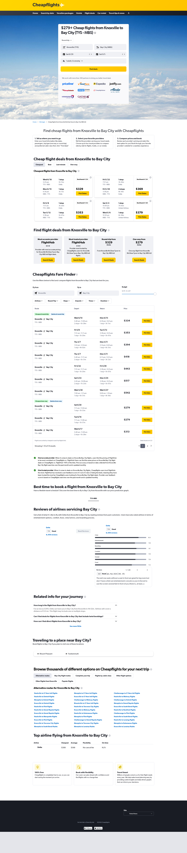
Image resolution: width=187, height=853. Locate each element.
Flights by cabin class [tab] (103, 676)
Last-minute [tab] (60, 165)
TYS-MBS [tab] (93, 498)
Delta (48, 527)
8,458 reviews (51, 535)
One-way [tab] (74, 165)
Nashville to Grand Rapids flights (46, 710)
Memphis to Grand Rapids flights (126, 703)
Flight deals (90, 13)
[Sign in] (129, 13)
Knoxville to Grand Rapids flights (46, 713)
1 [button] (142, 446)
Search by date (47, 13)
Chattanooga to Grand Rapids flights (88, 720)
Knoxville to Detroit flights (44, 703)
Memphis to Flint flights (83, 716)
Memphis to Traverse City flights (86, 723)
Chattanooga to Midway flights (86, 700)
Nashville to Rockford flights (125, 710)
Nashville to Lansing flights (124, 720)
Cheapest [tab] (39, 165)
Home (35, 13)
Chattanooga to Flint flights (124, 713)
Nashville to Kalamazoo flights (85, 713)
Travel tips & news (116, 13)
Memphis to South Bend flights (45, 726)
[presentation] (95, 33)
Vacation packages (65, 13)
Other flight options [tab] (123, 676)
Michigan (42, 122)
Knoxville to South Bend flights (126, 706)
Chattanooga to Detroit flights (125, 700)
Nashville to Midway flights (124, 696)
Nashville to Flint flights (43, 706)
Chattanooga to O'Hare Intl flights (127, 693)
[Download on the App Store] (98, 828)
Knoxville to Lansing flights (124, 726)
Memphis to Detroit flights (44, 700)
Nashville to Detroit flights (44, 696)
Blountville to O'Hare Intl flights (86, 703)
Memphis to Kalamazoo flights (125, 723)
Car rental (102, 13)
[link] (48, 260)
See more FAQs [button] (75, 626)
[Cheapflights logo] (46, 5)
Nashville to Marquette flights (45, 716)
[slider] (155, 294)
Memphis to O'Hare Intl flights (85, 693)
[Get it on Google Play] (88, 828)
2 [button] (147, 446)
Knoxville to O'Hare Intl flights (85, 696)
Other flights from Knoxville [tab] (46, 681)
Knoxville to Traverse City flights (46, 723)
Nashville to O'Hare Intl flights (45, 693)
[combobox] (67, 40)
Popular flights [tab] (67, 681)
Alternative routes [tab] (42, 676)
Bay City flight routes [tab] (63, 676)
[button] (75, 54)
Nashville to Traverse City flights (86, 706)
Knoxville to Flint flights (43, 720)
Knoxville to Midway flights (84, 710)
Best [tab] (49, 165)
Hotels (79, 13)
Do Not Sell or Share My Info (86, 822)
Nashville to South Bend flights (126, 716)
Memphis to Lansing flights (84, 726)
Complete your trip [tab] (83, 676)
